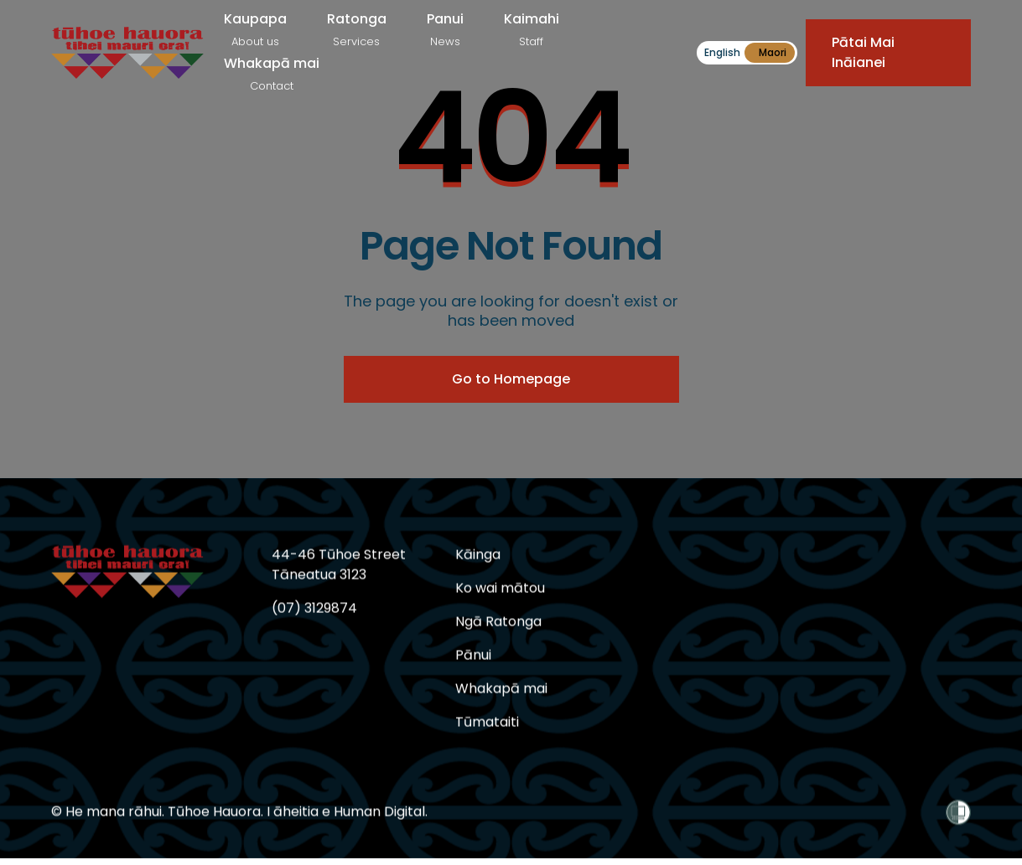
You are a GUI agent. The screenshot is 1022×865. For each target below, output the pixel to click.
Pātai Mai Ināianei (863, 52)
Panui (445, 29)
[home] (127, 53)
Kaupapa (255, 29)
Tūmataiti (487, 722)
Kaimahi (531, 29)
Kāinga (478, 554)
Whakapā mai (271, 74)
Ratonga (356, 29)
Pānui (473, 655)
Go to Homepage (511, 379)
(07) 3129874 (314, 608)
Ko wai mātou (500, 588)
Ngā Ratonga (498, 621)
